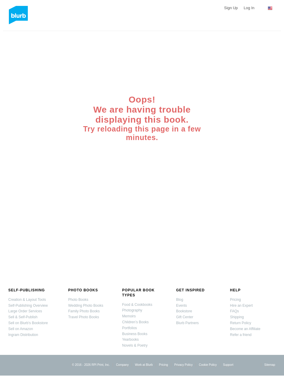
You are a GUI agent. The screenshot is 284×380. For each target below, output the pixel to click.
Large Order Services (25, 311)
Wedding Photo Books (85, 305)
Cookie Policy (208, 364)
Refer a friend (241, 335)
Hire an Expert (241, 305)
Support (228, 364)
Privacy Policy (183, 364)
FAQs (234, 311)
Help (235, 290)
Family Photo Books (84, 311)
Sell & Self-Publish (23, 317)
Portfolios (129, 328)
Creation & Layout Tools (27, 300)
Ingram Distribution (23, 335)
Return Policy (240, 323)
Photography (132, 310)
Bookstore (184, 311)
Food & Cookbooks (137, 305)
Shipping (237, 317)
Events (181, 305)
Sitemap (269, 364)
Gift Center (184, 317)
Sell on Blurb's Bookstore (28, 323)
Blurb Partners (187, 323)
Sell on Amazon (20, 329)
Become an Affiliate (245, 329)
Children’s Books (135, 322)
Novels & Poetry (135, 345)
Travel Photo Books (83, 317)
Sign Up (231, 8)
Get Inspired (190, 290)
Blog (179, 300)
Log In (249, 8)
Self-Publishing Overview (28, 305)
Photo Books (83, 290)
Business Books (134, 334)
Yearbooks (130, 339)
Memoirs (129, 316)
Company (122, 364)
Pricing (235, 300)
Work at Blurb (144, 364)
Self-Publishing (26, 290)
